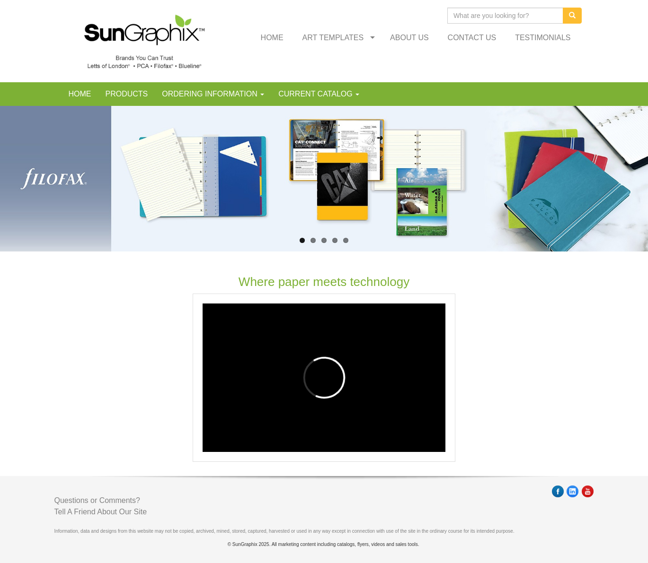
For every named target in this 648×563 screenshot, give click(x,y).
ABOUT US (409, 38)
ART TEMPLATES (333, 38)
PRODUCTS (127, 94)
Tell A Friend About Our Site (100, 512)
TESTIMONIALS (542, 38)
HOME (272, 38)
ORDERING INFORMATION (213, 94)
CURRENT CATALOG (318, 94)
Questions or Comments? (97, 500)
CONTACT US (472, 38)
